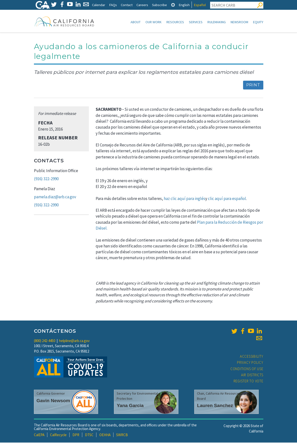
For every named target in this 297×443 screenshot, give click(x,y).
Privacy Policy (250, 363)
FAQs (113, 4)
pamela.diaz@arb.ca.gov (55, 197)
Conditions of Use (246, 369)
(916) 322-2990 (46, 179)
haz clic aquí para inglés (184, 199)
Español (200, 4)
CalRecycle (58, 435)
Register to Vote (248, 381)
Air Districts (252, 375)
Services (196, 22)
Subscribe (159, 4)
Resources (175, 22)
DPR (75, 435)
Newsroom (239, 22)
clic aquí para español (227, 199)
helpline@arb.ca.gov (74, 341)
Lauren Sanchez (215, 406)
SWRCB (122, 435)
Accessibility (251, 356)
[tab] (173, 5)
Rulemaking (216, 22)
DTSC (89, 435)
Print (253, 85)
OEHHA (105, 435)
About (136, 22)
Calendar (98, 4)
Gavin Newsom (53, 401)
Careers (142, 4)
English (184, 4)
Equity (258, 22)
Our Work (153, 22)
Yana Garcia (130, 406)
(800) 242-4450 (44, 341)
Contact (127, 4)
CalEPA (39, 435)
